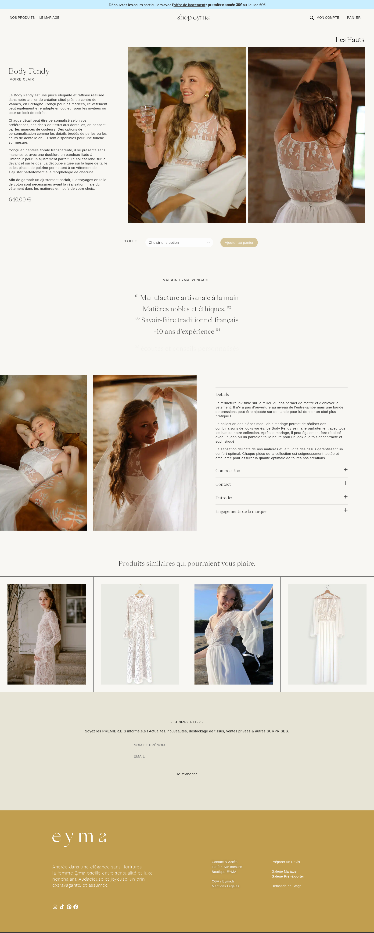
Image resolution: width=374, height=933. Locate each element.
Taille (130, 241)
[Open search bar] (311, 18)
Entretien (225, 498)
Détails (222, 394)
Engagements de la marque (241, 511)
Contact (223, 484)
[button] (22, 17)
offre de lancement (189, 4)
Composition (228, 470)
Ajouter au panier (239, 242)
